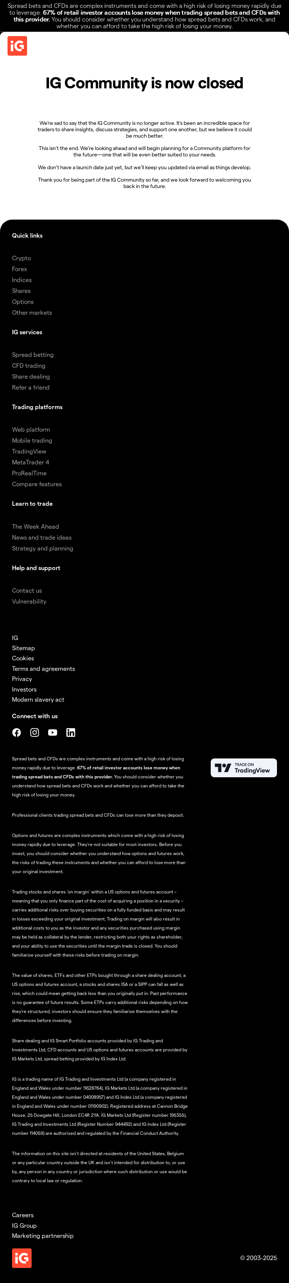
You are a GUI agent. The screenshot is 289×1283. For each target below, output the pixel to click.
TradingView (29, 451)
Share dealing (31, 376)
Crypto (21, 257)
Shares (21, 290)
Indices (22, 279)
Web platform (31, 429)
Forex (19, 268)
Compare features (37, 483)
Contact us (27, 590)
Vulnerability (29, 601)
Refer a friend (31, 387)
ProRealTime (29, 472)
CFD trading (29, 365)
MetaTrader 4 (30, 462)
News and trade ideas (41, 537)
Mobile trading (32, 440)
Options (22, 301)
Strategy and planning (42, 548)
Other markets (32, 312)
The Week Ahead (35, 526)
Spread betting (33, 354)
